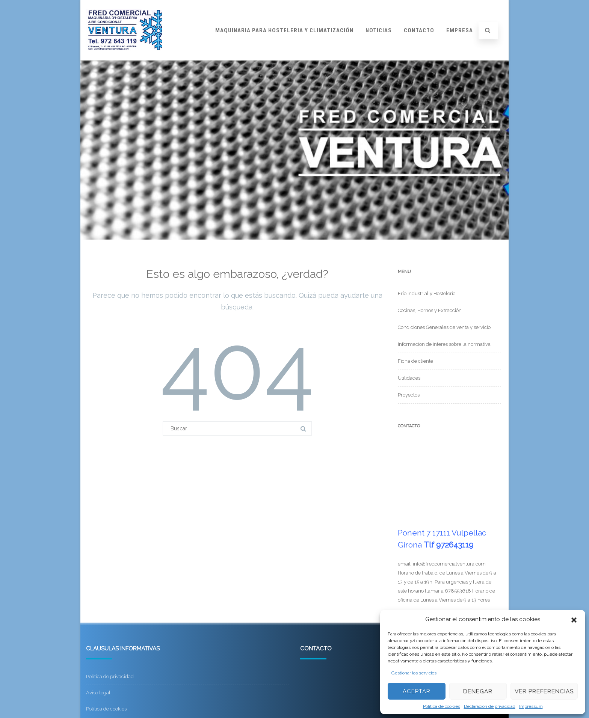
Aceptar (416, 691)
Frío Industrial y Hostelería (427, 293)
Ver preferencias (544, 691)
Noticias (378, 30)
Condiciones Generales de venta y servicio (444, 327)
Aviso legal (98, 692)
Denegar (477, 691)
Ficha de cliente (415, 361)
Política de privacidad (110, 676)
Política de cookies (441, 706)
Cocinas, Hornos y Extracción (430, 310)
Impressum (531, 706)
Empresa (459, 30)
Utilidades (409, 378)
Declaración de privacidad (489, 706)
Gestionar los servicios (413, 673)
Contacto (419, 30)
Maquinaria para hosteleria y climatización (284, 30)
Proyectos (409, 395)
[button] (574, 619)
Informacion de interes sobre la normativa (444, 344)
